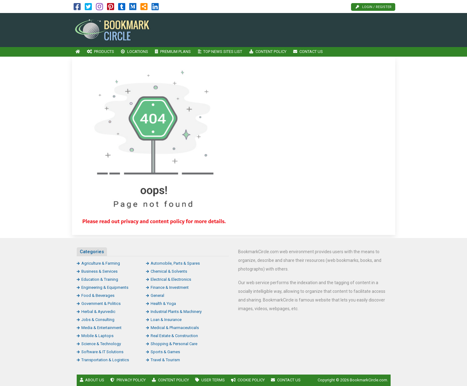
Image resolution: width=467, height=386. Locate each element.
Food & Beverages (97, 295)
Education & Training (99, 279)
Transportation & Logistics (105, 360)
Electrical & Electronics (171, 279)
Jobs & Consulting (97, 319)
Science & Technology (101, 343)
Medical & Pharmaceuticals (175, 327)
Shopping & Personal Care (174, 343)
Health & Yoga (163, 303)
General (157, 295)
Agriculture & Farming (100, 263)
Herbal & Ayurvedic (98, 311)
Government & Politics (101, 303)
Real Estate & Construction (174, 335)
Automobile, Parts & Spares (175, 263)
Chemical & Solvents (169, 271)
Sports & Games (165, 351)
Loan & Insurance (166, 319)
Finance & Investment (170, 287)
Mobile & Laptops (97, 335)
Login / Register (374, 7)
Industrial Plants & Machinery (176, 311)
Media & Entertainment (101, 327)
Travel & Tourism (165, 360)
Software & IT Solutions (102, 351)
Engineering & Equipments (104, 287)
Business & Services (99, 271)
